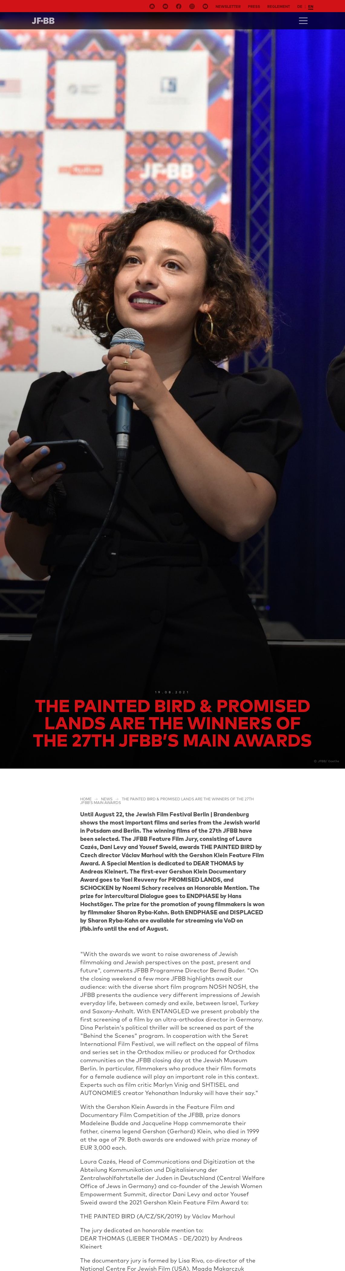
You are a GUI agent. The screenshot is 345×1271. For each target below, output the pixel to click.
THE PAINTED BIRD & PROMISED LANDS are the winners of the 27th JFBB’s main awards (167, 801)
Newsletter (228, 6)
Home (86, 799)
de (299, 6)
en (310, 6)
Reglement (278, 6)
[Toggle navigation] (303, 21)
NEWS (106, 799)
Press (254, 6)
